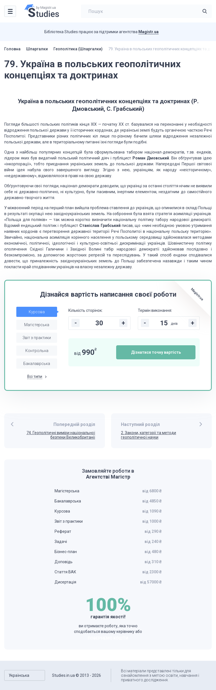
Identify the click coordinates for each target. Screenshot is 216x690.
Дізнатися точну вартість (156, 352)
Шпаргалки (37, 49)
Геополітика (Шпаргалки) (78, 49)
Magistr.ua (148, 32)
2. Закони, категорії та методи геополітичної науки (148, 435)
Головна (12, 49)
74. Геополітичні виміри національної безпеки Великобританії (60, 435)
